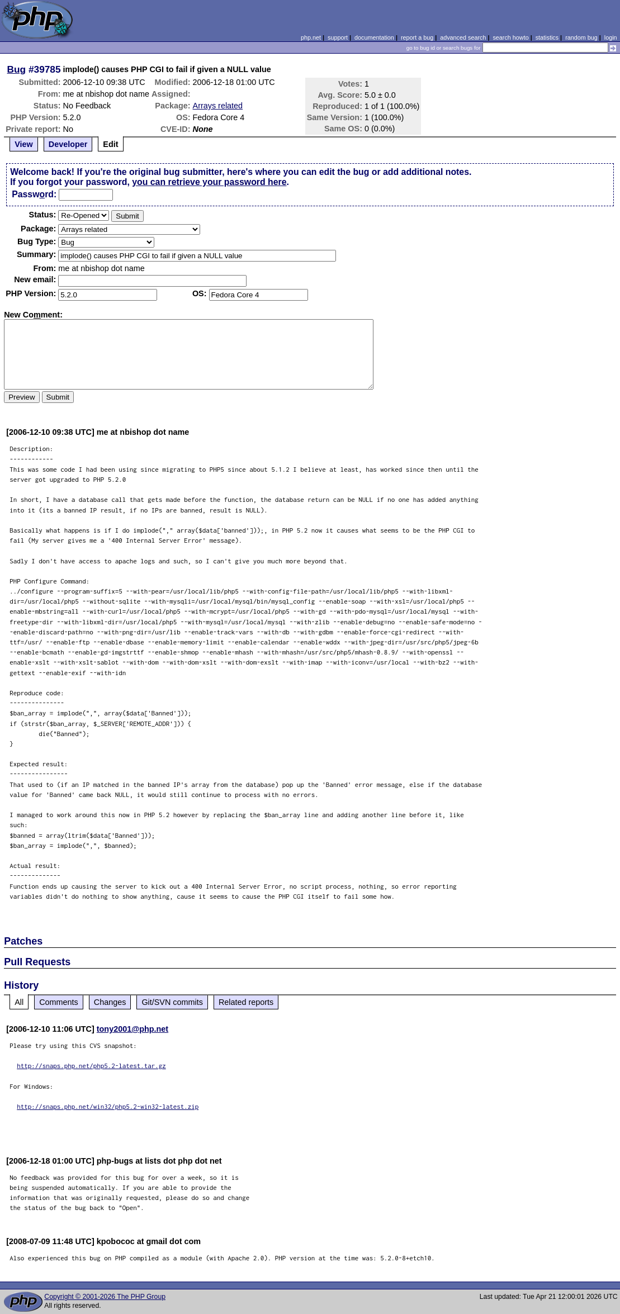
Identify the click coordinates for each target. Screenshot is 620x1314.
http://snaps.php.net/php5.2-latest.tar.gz (91, 1065)
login (610, 37)
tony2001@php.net (132, 1028)
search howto (510, 37)
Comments (58, 1002)
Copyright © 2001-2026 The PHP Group (104, 1297)
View (24, 144)
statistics (547, 37)
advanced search (463, 37)
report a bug (417, 37)
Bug (16, 69)
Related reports (246, 1002)
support (338, 37)
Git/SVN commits (172, 1002)
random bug (581, 37)
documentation (374, 37)
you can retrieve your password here (209, 182)
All (19, 1002)
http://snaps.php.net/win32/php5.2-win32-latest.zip (107, 1106)
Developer (68, 144)
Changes (110, 1002)
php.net (311, 37)
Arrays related (218, 105)
